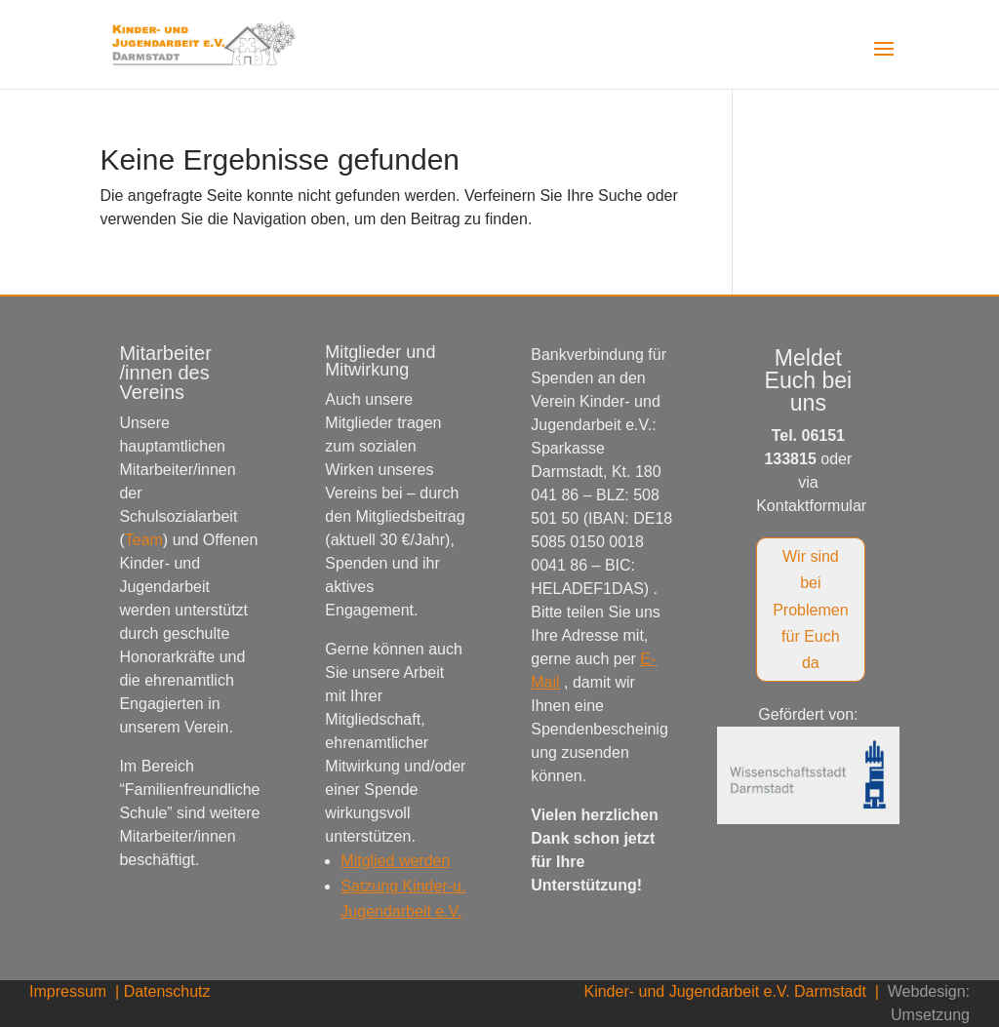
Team (144, 540)
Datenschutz (167, 991)
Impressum (70, 991)
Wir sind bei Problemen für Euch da (810, 609)
